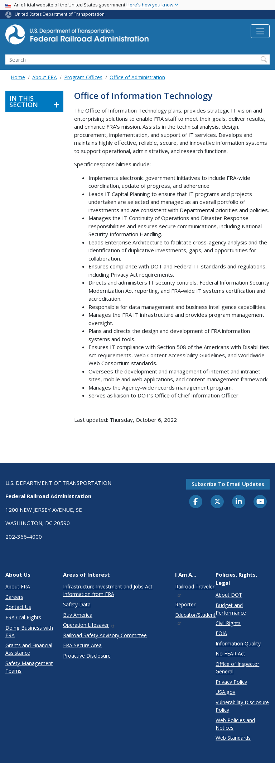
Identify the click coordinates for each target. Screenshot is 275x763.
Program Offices (83, 77)
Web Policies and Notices (235, 724)
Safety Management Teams (29, 667)
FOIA (221, 633)
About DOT (229, 594)
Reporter (185, 604)
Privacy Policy (231, 681)
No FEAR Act (230, 653)
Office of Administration (137, 77)
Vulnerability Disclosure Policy (242, 706)
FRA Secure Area (82, 645)
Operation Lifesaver (89, 624)
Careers (14, 596)
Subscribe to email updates (228, 483)
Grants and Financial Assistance (28, 649)
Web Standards (233, 737)
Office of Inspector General (237, 668)
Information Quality (238, 643)
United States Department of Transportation (60, 14)
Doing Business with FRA (29, 631)
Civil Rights (228, 623)
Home (18, 77)
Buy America (77, 614)
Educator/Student (195, 618)
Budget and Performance (231, 609)
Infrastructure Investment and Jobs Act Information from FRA (108, 590)
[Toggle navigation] (260, 31)
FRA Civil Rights (23, 617)
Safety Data (77, 604)
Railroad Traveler (194, 590)
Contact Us (18, 607)
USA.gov (225, 691)
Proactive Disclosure (87, 655)
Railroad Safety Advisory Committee (105, 635)
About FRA (44, 77)
